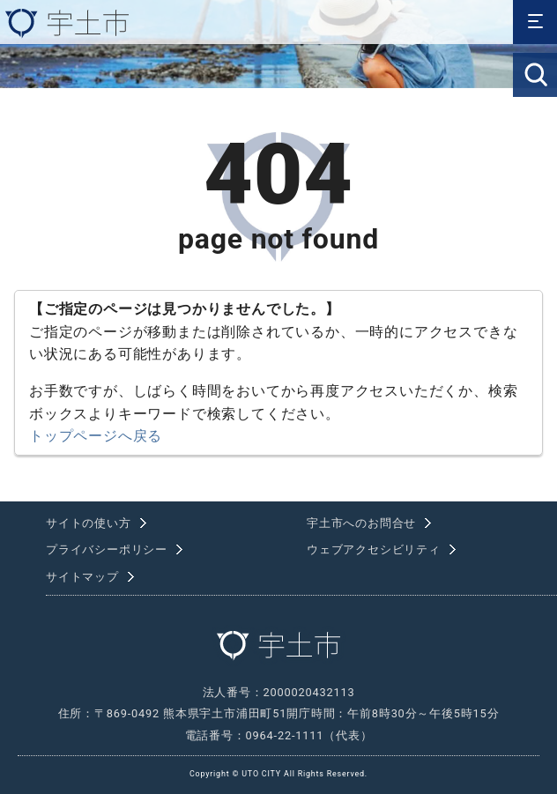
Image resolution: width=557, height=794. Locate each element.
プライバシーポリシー (106, 549)
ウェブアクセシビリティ (374, 549)
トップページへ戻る (95, 435)
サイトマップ (82, 576)
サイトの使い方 (88, 523)
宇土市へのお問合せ (361, 523)
